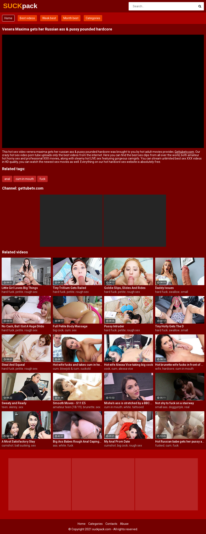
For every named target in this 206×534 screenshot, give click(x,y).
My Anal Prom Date (117, 441)
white (127, 407)
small (184, 292)
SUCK (14, 6)
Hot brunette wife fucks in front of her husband (179, 364)
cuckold (86, 368)
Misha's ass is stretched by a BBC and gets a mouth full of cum (128, 403)
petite (19, 292)
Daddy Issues (164, 288)
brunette (89, 407)
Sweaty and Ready (14, 403)
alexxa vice (126, 368)
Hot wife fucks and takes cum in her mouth (77, 364)
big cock (58, 330)
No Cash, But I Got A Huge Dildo (23, 326)
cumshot (7, 445)
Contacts (111, 523)
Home (8, 18)
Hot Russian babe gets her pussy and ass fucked (179, 441)
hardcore (168, 368)
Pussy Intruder (114, 326)
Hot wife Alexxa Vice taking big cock (128, 364)
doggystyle (176, 407)
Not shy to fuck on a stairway (174, 403)
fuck (42, 179)
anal (7, 179)
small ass (161, 407)
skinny (13, 407)
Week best (49, 18)
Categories (93, 18)
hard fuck (8, 292)
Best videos (27, 18)
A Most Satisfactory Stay (18, 441)
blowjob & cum (69, 368)
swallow (174, 292)
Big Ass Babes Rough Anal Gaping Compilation (77, 441)
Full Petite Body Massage (70, 326)
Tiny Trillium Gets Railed (69, 288)
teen (5, 407)
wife (158, 368)
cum (68, 330)
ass (55, 445)
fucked (159, 445)
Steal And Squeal (13, 364)
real (186, 407)
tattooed (138, 407)
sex (74, 330)
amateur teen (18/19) (67, 407)
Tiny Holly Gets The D (169, 326)
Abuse (124, 523)
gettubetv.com (31, 188)
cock (107, 368)
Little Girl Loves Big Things (20, 288)
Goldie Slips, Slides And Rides (125, 288)
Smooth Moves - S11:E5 (69, 403)
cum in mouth (25, 179)
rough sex (30, 292)
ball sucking (22, 445)
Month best (70, 18)
